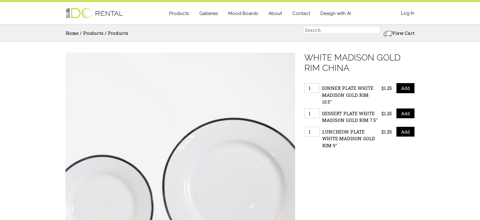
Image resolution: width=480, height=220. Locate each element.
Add (405, 88)
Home (72, 33)
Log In (407, 13)
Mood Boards (243, 13)
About (275, 13)
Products (179, 13)
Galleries (208, 13)
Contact (301, 13)
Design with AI (336, 13)
